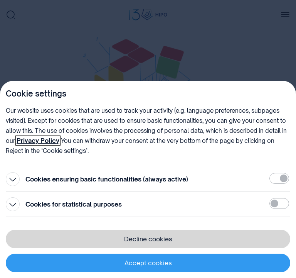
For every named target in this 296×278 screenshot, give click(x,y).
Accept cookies (148, 263)
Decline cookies (148, 239)
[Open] (13, 179)
